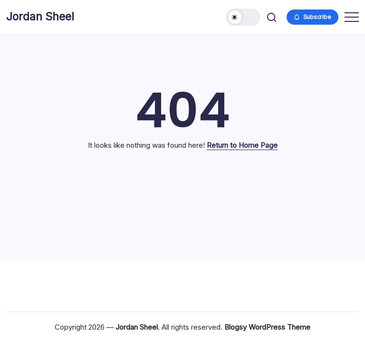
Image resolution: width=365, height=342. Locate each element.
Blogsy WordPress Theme (267, 327)
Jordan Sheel (40, 16)
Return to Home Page (242, 145)
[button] (243, 17)
